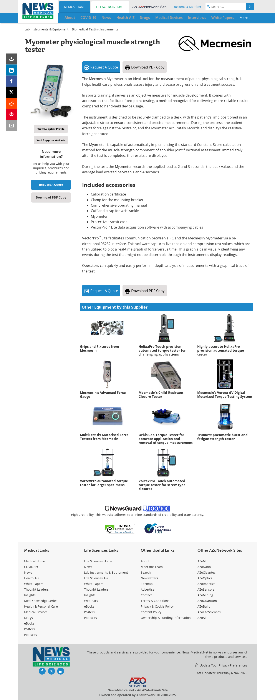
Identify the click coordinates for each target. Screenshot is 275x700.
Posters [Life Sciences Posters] (89, 612)
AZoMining (205, 595)
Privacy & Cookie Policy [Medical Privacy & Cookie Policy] (157, 606)
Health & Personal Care (41, 606)
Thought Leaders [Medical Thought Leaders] (36, 589)
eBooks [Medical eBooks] (29, 623)
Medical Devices (36, 612)
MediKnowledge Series (40, 601)
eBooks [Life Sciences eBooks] (89, 606)
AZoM (201, 561)
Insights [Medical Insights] (30, 595)
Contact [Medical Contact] (146, 595)
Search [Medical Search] (146, 572)
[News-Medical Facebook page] (42, 671)
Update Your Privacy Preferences (220, 665)
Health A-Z (31, 578)
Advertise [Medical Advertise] (147, 589)
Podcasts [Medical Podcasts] (30, 635)
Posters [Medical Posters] (29, 629)
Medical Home (74, 7)
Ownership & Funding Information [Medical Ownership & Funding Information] (166, 618)
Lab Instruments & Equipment (46, 29)
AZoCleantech (207, 572)
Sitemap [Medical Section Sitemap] (147, 584)
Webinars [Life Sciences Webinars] (91, 601)
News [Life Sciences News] (88, 567)
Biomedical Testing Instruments (95, 29)
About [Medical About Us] (145, 561)
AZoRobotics (206, 584)
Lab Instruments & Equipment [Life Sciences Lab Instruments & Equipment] (106, 572)
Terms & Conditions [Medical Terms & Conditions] (155, 601)
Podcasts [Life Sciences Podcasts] (90, 618)
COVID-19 (31, 567)
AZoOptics (204, 578)
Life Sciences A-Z (96, 578)
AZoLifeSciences (209, 612)
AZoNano (204, 567)
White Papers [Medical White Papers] (33, 584)
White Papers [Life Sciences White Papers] (93, 584)
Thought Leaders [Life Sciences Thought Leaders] (96, 589)
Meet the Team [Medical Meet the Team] (152, 567)
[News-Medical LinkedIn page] (60, 671)
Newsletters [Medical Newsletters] (149, 578)
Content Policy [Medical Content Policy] (151, 612)
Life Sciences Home (110, 7)
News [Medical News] (28, 572)
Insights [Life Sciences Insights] (90, 595)
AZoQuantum (207, 601)
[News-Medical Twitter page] (51, 671)
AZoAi (201, 618)
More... (229, 17)
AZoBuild (203, 606)
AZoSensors (205, 589)
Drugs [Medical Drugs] (28, 618)
